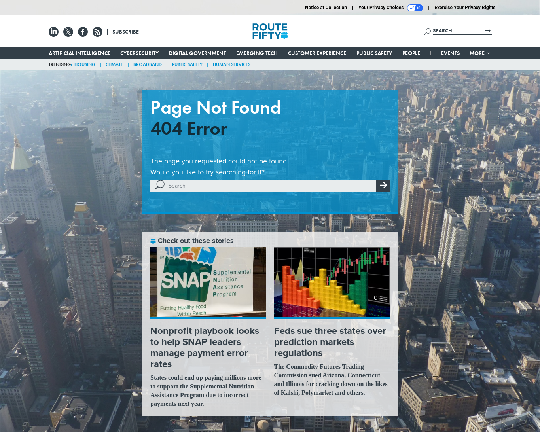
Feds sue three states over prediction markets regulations (330, 342)
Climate (114, 64)
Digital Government (197, 53)
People (411, 53)
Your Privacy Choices (390, 7)
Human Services (231, 64)
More (480, 53)
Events (450, 53)
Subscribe (125, 31)
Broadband (147, 64)
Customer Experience (317, 53)
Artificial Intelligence (79, 53)
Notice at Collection (326, 7)
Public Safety (374, 53)
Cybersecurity (139, 53)
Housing (84, 64)
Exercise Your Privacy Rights (464, 7)
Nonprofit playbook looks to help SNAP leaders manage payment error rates (204, 347)
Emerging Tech (257, 53)
